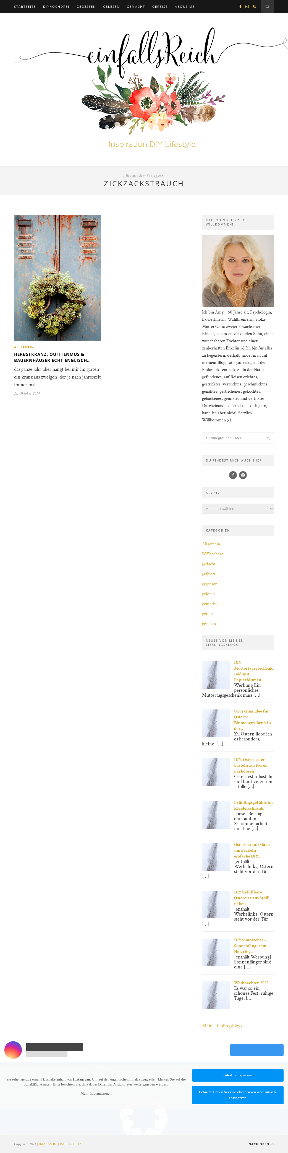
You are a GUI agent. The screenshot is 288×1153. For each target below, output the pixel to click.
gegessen (86, 6)
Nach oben (261, 1144)
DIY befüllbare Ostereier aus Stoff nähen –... (251, 898)
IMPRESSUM (48, 1144)
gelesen (111, 6)
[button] (12, 1141)
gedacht (208, 564)
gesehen (209, 624)
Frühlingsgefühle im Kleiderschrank (253, 805)
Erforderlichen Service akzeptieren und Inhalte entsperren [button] (238, 1095)
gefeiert (208, 574)
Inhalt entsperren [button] (237, 1075)
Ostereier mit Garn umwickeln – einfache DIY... (252, 850)
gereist (160, 6)
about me (185, 6)
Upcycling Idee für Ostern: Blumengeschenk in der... (252, 720)
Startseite (25, 6)
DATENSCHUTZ (70, 1144)
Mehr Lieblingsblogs (222, 1026)
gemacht (136, 6)
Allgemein (24, 347)
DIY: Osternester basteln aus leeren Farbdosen (251, 765)
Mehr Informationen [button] (95, 1093)
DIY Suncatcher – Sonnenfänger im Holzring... (250, 946)
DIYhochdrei (56, 6)
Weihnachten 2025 (251, 983)
